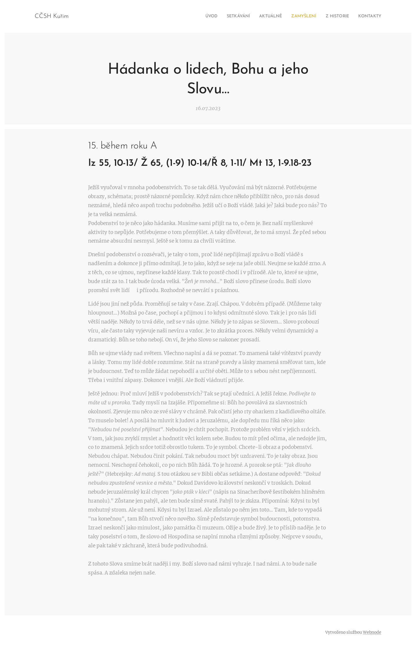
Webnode (372, 632)
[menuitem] (195, 16)
